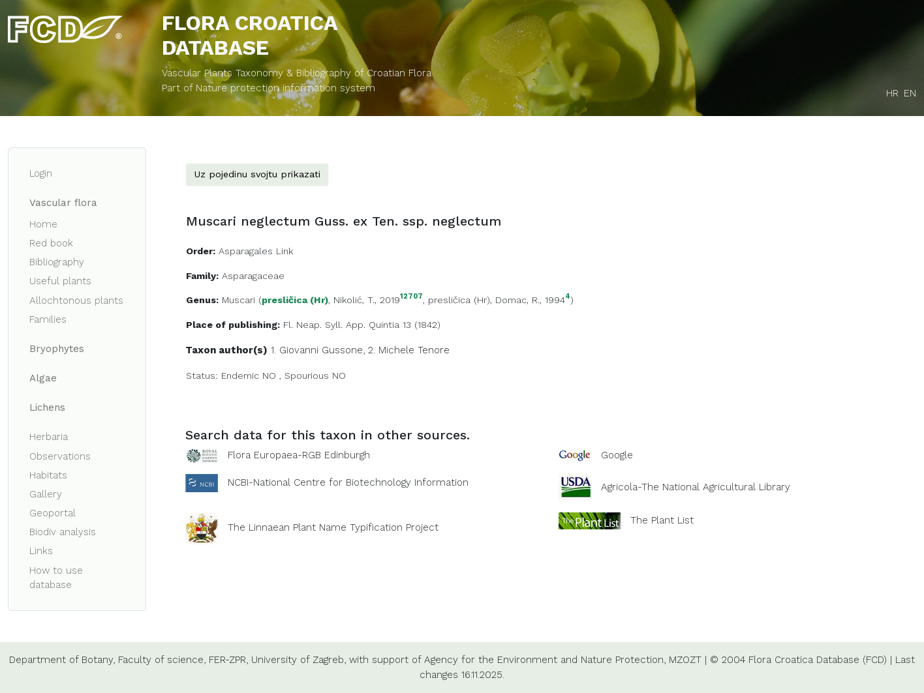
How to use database (56, 578)
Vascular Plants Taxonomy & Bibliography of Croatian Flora (296, 73)
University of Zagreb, (298, 660)
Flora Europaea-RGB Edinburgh (299, 455)
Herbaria (48, 437)
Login (40, 173)
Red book (51, 243)
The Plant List (662, 519)
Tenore (434, 350)
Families (48, 319)
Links (41, 551)
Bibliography (56, 262)
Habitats (48, 475)
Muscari (238, 300)
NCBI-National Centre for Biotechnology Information (348, 482)
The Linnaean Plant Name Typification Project (333, 527)
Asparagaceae (253, 276)
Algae (43, 378)
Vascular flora (63, 203)
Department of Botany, (62, 660)
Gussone (342, 350)
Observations (60, 456)
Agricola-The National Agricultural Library (695, 487)
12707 (411, 297)
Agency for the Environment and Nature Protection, (545, 660)
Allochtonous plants (76, 300)
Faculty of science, (162, 660)
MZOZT (685, 660)
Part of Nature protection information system (268, 88)
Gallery (45, 494)
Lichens (47, 407)
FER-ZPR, (228, 660)
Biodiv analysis (62, 532)
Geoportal (52, 513)
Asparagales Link (256, 251)
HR (892, 93)
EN (910, 93)
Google (617, 455)
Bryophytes (56, 349)
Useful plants (60, 281)
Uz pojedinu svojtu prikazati (257, 174)
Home (43, 224)
